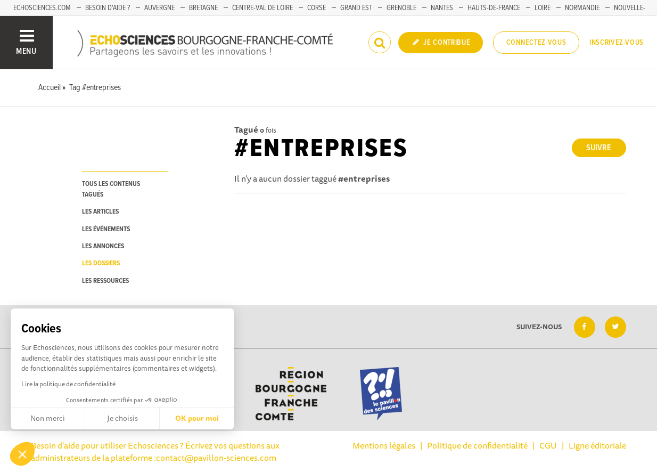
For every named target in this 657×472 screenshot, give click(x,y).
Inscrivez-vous (616, 42)
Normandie (582, 8)
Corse (316, 8)
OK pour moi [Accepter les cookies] (197, 418)
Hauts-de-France (493, 8)
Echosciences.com (42, 8)
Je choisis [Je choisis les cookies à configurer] (122, 418)
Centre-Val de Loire (262, 8)
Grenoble (401, 8)
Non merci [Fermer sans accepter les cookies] (47, 418)
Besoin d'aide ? (107, 8)
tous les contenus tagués (111, 189)
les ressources (105, 281)
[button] (22, 454)
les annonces (103, 246)
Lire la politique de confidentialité (68, 384)
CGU (548, 445)
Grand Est (356, 8)
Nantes (442, 8)
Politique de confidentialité (477, 445)
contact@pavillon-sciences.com (216, 458)
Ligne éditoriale (597, 445)
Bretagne (203, 8)
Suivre (598, 147)
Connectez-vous (536, 42)
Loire (543, 8)
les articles (100, 211)
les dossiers (101, 263)
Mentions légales (383, 445)
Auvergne (159, 8)
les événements (106, 229)
